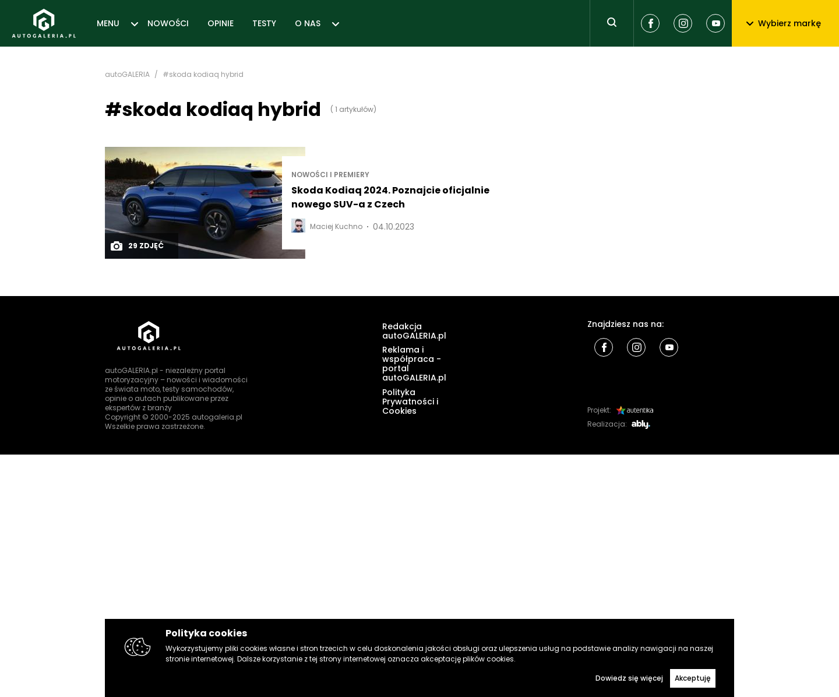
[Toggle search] (611, 23)
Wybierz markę (783, 23)
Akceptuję (693, 678)
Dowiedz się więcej (629, 678)
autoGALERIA (127, 74)
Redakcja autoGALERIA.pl (414, 331)
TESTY (264, 23)
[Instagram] (683, 23)
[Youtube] (715, 23)
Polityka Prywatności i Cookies (410, 401)
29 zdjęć (137, 246)
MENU (108, 23)
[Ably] (641, 424)
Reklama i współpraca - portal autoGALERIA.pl (414, 363)
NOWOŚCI (168, 23)
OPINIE (220, 23)
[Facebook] (650, 23)
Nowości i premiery (330, 175)
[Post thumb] (205, 203)
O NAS (307, 23)
